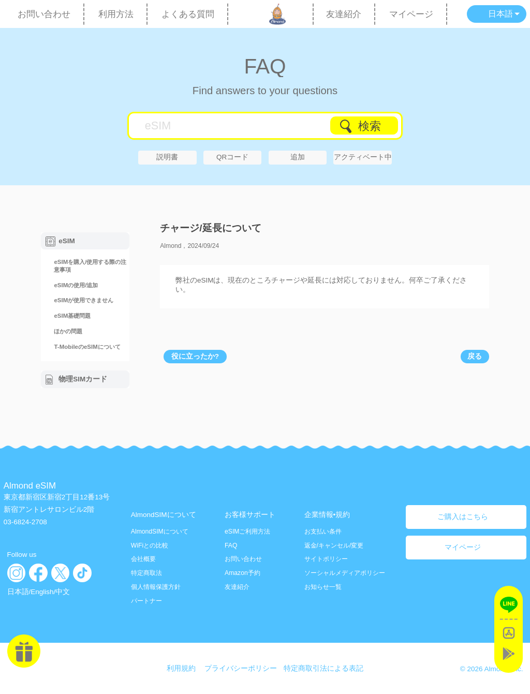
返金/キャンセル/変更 (334, 545)
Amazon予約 (242, 573)
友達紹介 (343, 14)
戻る (474, 356)
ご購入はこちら (462, 517)
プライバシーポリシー (240, 668)
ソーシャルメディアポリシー (344, 573)
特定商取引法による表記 (323, 668)
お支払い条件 (323, 531)
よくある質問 (187, 14)
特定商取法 (146, 573)
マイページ (411, 14)
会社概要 (143, 559)
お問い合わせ (44, 14)
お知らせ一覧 (323, 586)
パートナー (146, 600)
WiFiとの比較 (149, 545)
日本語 (18, 592)
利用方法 (116, 14)
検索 (369, 126)
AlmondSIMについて (159, 531)
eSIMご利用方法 (247, 531)
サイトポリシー (326, 559)
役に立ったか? (195, 356)
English (42, 592)
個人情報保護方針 (156, 586)
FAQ (265, 65)
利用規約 (181, 668)
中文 (62, 592)
